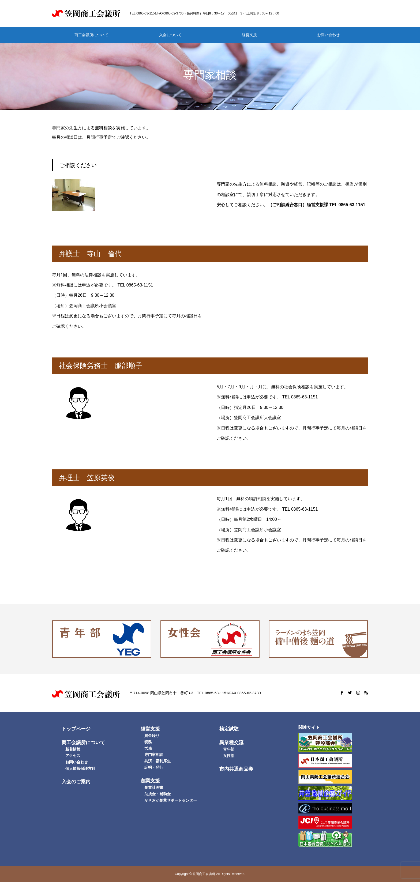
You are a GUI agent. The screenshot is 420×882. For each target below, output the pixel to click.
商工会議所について (91, 35)
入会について (170, 35)
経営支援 (249, 35)
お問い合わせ (328, 35)
